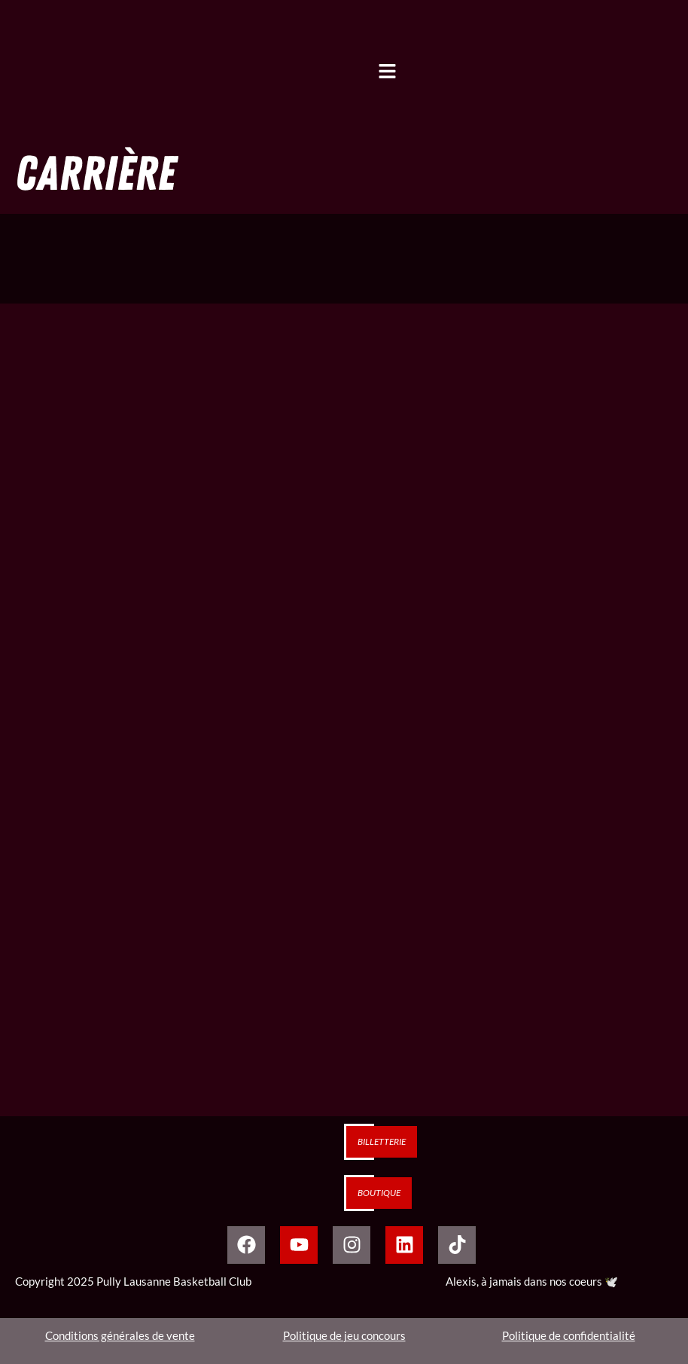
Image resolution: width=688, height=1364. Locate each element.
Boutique (379, 1192)
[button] (387, 75)
